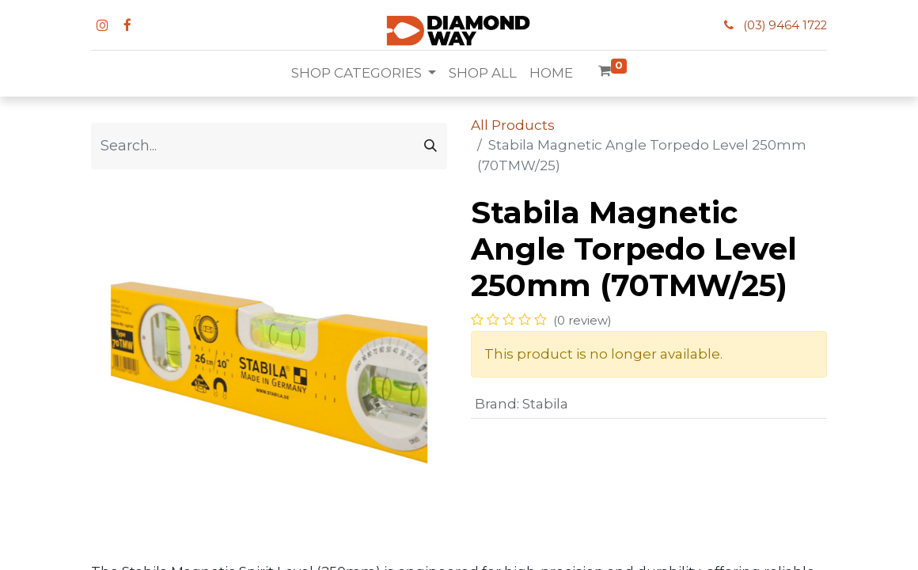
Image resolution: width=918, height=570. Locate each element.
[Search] (430, 146)
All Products (513, 125)
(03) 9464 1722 (785, 25)
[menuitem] (482, 73)
